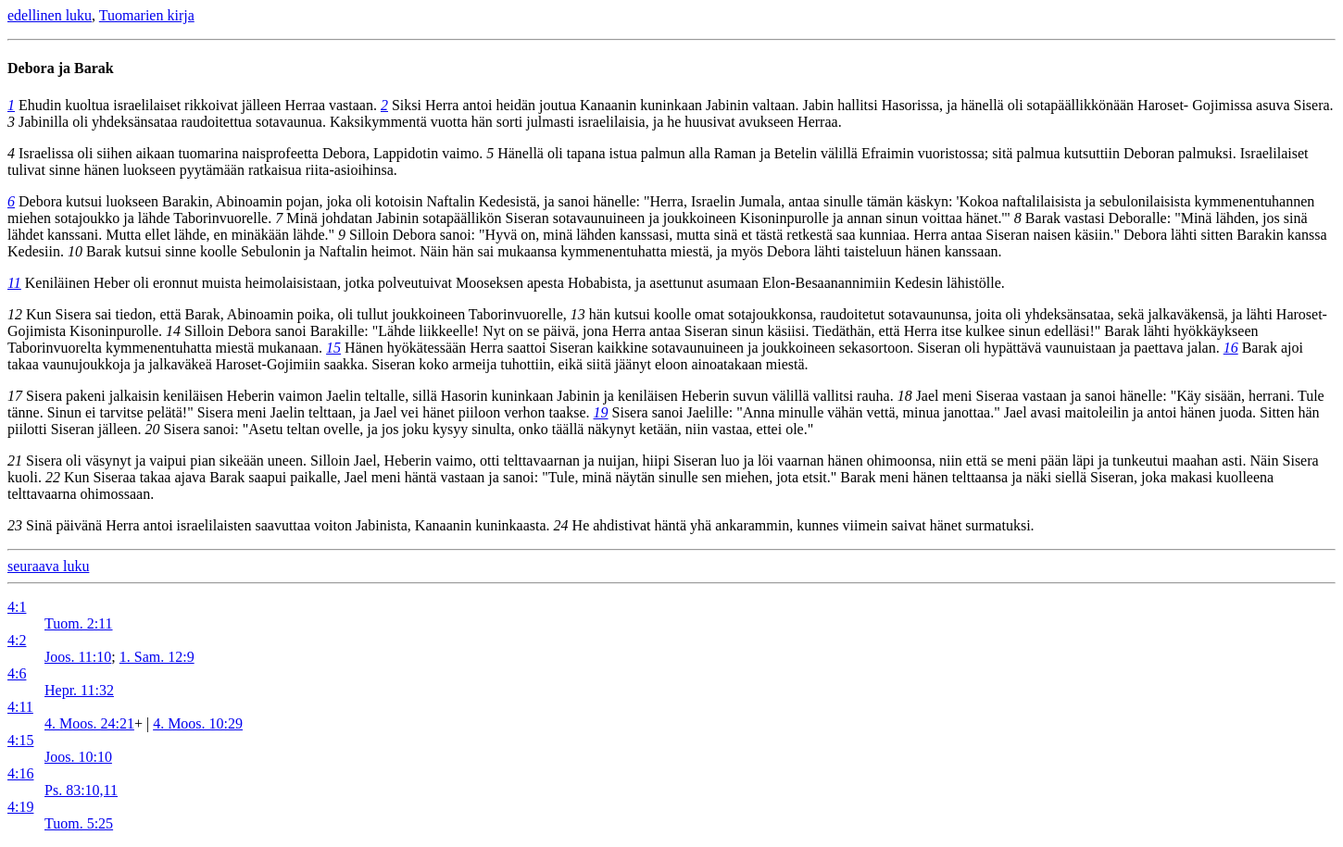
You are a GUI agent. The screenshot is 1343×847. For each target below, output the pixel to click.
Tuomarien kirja (147, 15)
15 (333, 347)
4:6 (16, 673)
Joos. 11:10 (77, 657)
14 (173, 331)
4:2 (16, 640)
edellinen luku (49, 15)
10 (75, 251)
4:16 (20, 773)
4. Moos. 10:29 (198, 723)
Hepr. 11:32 (79, 690)
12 (14, 314)
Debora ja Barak (60, 68)
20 (151, 429)
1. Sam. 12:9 (157, 657)
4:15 (20, 740)
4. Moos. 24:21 (89, 723)
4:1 (16, 607)
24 (561, 525)
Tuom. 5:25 (78, 823)
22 (52, 477)
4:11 (20, 707)
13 (578, 314)
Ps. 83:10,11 (81, 790)
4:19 (20, 807)
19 (601, 412)
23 (14, 525)
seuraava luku (48, 566)
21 (14, 460)
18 (904, 396)
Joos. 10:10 (78, 757)
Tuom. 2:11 (78, 623)
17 (14, 396)
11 (14, 283)
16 (1231, 347)
